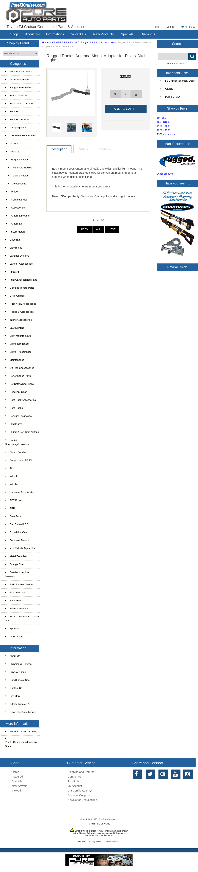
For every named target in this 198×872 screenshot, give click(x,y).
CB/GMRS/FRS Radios (64, 42)
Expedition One (16, 532)
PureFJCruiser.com (107, 819)
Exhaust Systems (17, 255)
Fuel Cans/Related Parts (21, 279)
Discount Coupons (79, 795)
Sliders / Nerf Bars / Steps (22, 432)
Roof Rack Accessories (20, 400)
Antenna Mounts (17, 215)
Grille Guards (15, 295)
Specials (127, 34)
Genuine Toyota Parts (19, 287)
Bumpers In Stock (17, 119)
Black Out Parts (16, 95)
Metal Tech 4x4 (16, 556)
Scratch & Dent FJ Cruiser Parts (22, 618)
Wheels (11, 476)
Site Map (12, 696)
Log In (170, 26)
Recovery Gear (16, 392)
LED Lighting (14, 327)
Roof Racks (14, 408)
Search (177, 43)
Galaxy (12, 151)
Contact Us (78, 34)
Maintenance (14, 359)
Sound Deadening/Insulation (17, 442)
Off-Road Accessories (19, 368)
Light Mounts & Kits (18, 335)
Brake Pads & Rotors (19, 103)
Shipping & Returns (18, 664)
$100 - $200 (163, 126)
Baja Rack (13, 516)
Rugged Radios (89, 42)
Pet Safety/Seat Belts (19, 384)
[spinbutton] (125, 94)
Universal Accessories (19, 492)
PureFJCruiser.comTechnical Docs (21, 742)
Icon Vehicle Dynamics (20, 548)
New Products (103, 34)
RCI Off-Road (15, 592)
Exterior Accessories (19, 263)
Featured (17, 776)
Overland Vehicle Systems (17, 574)
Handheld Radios (18, 167)
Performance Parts (18, 376)
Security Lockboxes (18, 416)
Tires (10, 468)
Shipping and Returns (81, 771)
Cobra (11, 143)
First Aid (12, 271)
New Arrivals (19, 785)
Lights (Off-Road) (17, 343)
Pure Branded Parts (18, 71)
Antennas (13, 223)
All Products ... (15, 636)
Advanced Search (177, 63)
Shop (14, 34)
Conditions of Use (17, 680)
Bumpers (12, 111)
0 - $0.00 (188, 26)
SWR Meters (15, 231)
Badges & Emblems (18, 87)
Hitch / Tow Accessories (20, 303)
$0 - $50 (161, 117)
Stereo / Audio (15, 452)
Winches (12, 484)
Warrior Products (17, 608)
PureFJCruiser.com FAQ (21, 731)
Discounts (148, 34)
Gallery (167, 88)
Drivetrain (13, 239)
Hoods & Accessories (19, 311)
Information (54, 34)
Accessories (15, 207)
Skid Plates (13, 424)
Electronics (13, 247)
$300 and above (166, 134)
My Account (75, 785)
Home (156, 26)
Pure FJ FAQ (170, 96)
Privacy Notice (15, 672)
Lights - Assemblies (18, 351)
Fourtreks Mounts (17, 540)
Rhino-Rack (14, 600)
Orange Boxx (14, 564)
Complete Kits (16, 199)
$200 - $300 (163, 130)
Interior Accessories (18, 319)
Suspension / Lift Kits (19, 460)
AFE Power (14, 500)
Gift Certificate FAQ (18, 704)
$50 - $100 (163, 122)
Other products (165, 173)
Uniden (12, 191)
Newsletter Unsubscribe (21, 712)
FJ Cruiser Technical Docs (178, 80)
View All (16, 790)
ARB (10, 508)
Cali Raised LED (16, 524)
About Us (32, 34)
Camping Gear (15, 127)
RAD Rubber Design (19, 584)
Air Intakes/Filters (17, 79)
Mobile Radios (17, 175)
